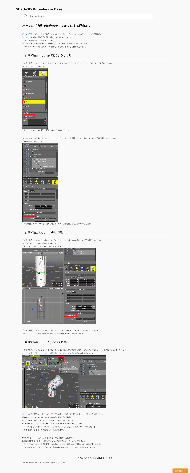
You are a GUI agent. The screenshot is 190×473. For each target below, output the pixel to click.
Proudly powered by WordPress (54, 462)
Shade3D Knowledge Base (39, 9)
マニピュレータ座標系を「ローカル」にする (56, 353)
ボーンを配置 (27, 34)
